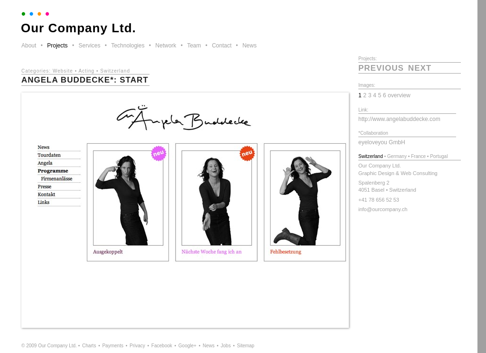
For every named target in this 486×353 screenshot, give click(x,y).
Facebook (161, 345)
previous (381, 68)
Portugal (439, 156)
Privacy (137, 345)
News (250, 45)
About (28, 45)
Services (89, 45)
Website (63, 71)
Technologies (127, 45)
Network (165, 45)
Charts (89, 345)
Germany (397, 156)
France (418, 156)
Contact (221, 45)
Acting (86, 71)
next (419, 68)
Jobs (226, 345)
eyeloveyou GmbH (381, 142)
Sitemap (245, 345)
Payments (112, 345)
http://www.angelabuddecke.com (399, 119)
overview (399, 95)
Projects (57, 45)
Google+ (187, 345)
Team (194, 45)
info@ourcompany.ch (382, 209)
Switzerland (115, 71)
